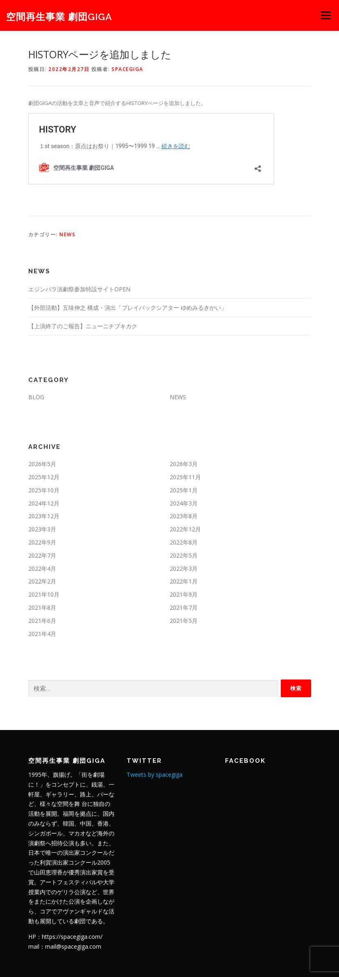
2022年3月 (184, 568)
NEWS (67, 234)
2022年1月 (184, 581)
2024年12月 (43, 503)
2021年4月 (42, 634)
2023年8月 (184, 516)
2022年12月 (185, 529)
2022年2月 (42, 581)
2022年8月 (184, 542)
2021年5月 (184, 621)
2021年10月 (43, 594)
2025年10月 (43, 490)
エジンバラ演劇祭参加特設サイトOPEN (79, 289)
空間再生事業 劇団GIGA (59, 16)
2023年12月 (43, 516)
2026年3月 (184, 464)
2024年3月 (184, 503)
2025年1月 (184, 490)
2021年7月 (184, 607)
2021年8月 (42, 607)
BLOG (36, 397)
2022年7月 (42, 555)
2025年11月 (185, 477)
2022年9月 (42, 542)
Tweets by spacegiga (154, 774)
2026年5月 (42, 464)
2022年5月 (184, 555)
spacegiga (127, 69)
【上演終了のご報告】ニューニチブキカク (82, 326)
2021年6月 (42, 621)
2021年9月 (184, 594)
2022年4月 (42, 568)
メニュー (326, 15)
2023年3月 (42, 529)
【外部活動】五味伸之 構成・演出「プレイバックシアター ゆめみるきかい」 (127, 307)
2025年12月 (43, 477)
